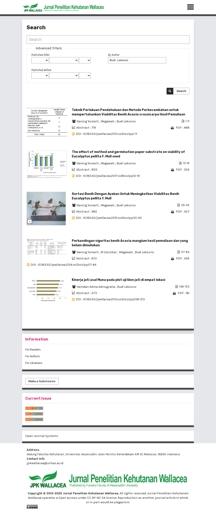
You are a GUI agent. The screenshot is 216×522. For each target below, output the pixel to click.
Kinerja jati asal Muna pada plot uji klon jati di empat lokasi (118, 280)
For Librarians (33, 363)
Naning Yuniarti (87, 121)
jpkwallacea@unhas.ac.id (45, 463)
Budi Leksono (126, 121)
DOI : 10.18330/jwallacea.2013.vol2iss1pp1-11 (106, 134)
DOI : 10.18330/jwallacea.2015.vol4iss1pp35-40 (109, 218)
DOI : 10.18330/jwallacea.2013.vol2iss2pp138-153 (110, 299)
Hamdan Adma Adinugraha (96, 287)
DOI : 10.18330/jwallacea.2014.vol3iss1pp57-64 (63, 265)
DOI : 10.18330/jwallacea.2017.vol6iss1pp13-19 (108, 176)
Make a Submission (41, 381)
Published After (40, 54)
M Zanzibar (109, 252)
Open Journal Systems (41, 436)
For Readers (33, 349)
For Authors (32, 356)
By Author (113, 54)
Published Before (41, 70)
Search (181, 91)
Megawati (108, 121)
